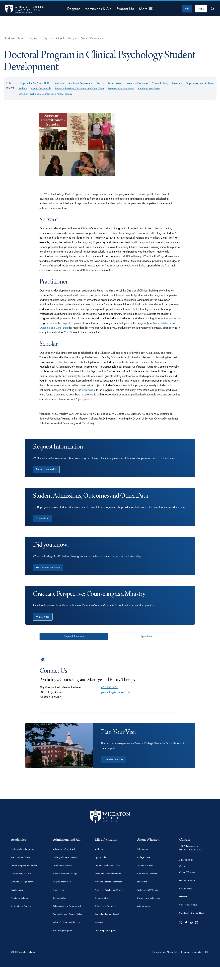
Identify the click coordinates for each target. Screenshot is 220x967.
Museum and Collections (148, 897)
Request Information (46, 469)
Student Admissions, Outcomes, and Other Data (79, 88)
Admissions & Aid (98, 8)
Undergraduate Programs (22, 849)
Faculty (100, 83)
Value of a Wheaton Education (66, 922)
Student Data (42, 518)
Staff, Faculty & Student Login (192, 912)
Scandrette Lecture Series (121, 88)
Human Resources (187, 880)
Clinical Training (160, 83)
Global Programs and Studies (24, 865)
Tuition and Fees (60, 897)
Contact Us (184, 866)
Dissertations (114, 83)
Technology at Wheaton (147, 889)
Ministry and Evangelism (106, 905)
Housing (99, 922)
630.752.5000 (186, 859)
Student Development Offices (108, 865)
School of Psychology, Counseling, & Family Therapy (45, 94)
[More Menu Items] (146, 9)
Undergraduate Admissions (65, 857)
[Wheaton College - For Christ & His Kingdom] (110, 816)
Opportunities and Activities (200, 83)
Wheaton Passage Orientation (108, 881)
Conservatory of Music (21, 873)
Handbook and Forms (149, 88)
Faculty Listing (17, 889)
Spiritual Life (100, 857)
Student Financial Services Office (67, 914)
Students (22, 88)
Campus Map (185, 888)
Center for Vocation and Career (109, 889)
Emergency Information (191, 951)
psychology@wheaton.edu (116, 692)
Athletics (99, 849)
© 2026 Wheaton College (23, 951)
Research (177, 83)
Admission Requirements (80, 83)
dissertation (88, 390)
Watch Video (42, 616)
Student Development (93, 38)
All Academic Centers (21, 905)
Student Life (125, 8)
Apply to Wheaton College (65, 873)
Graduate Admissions (63, 865)
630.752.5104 (109, 687)
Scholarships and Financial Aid (67, 905)
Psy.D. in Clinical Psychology (60, 38)
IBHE (207, 951)
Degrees (73, 8)
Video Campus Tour (188, 904)
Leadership (142, 881)
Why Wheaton (143, 849)
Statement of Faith (145, 865)
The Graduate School (20, 857)
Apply (201, 8)
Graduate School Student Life (108, 873)
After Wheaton (143, 905)
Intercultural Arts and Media (107, 914)
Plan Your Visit (59, 889)
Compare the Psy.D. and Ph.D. (34, 83)
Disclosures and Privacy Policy (165, 951)
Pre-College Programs (63, 930)
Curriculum (59, 83)
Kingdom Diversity (103, 897)
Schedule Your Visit (113, 759)
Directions (183, 896)
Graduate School (13, 38)
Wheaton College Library (22, 881)
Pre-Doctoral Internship (48, 567)
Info (187, 8)
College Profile (143, 857)
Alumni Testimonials (41, 88)
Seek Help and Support (105, 930)
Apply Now (146, 636)
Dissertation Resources (136, 83)
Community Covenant (147, 873)
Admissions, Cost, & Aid (64, 849)
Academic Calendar (20, 897)
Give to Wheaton (187, 872)
